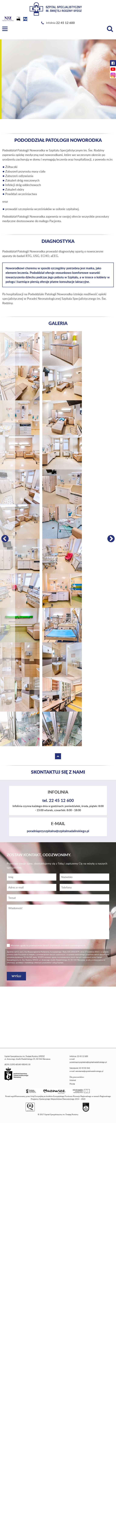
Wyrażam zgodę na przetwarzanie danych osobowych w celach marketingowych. (48, 945)
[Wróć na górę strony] (58, 756)
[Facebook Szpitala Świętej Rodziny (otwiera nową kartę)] (113, 63)
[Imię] (31, 877)
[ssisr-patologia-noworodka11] (20, 486)
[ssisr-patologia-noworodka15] (20, 556)
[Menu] (5, 29)
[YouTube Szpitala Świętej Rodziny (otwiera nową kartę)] (113, 69)
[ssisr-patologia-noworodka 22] (62, 521)
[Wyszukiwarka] (110, 29)
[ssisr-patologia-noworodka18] (20, 729)
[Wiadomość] (84, 887)
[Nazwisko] (84, 877)
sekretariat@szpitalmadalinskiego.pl (89, 1071)
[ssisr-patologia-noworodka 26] (62, 625)
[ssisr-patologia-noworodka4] (62, 348)
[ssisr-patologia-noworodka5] (20, 383)
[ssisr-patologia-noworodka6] (62, 383)
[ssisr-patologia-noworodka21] (62, 659)
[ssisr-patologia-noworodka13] (20, 521)
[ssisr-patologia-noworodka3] (20, 348)
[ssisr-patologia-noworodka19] (62, 729)
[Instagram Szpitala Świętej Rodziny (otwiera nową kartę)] (113, 75)
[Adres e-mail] (31, 887)
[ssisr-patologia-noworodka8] (62, 417)
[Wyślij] (16, 976)
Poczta (72, 1084)
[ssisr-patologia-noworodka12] (62, 486)
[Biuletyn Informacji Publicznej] (19, 20)
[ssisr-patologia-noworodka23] (62, 694)
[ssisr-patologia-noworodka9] (20, 452)
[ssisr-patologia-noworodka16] (20, 659)
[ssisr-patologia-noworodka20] (20, 590)
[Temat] (58, 897)
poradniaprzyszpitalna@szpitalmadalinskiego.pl (58, 831)
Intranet (73, 1080)
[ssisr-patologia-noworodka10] (62, 452)
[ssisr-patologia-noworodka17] (20, 694)
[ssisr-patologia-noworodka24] (20, 625)
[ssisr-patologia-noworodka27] (62, 556)
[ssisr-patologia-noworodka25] (62, 590)
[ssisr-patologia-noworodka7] (20, 417)
